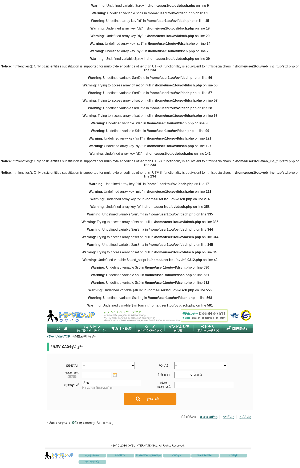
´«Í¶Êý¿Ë (233, 455)
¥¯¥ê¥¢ (72, 376)
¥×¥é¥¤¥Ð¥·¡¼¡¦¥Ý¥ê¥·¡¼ (148, 455)
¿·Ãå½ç (245, 417)
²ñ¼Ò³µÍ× (176, 455)
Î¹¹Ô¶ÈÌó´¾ (120, 455)
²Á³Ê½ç (228, 417)
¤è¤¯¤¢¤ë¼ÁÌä (92, 462)
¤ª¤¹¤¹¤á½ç (208, 417)
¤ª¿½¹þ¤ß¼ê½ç (92, 455)
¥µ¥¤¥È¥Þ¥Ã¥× (204, 455)
